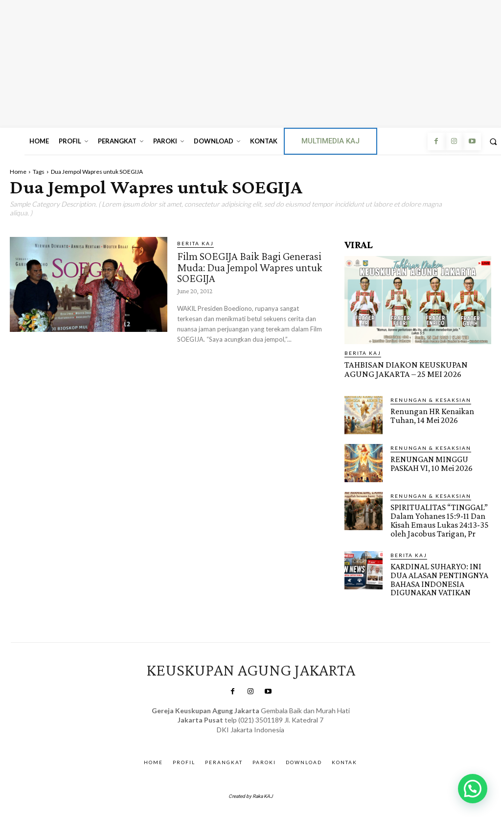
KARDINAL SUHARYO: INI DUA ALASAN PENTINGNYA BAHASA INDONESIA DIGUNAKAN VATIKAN (436, 576)
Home (18, 171)
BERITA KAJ (195, 243)
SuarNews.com (236, 735)
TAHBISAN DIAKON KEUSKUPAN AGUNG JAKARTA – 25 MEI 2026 (413, 368)
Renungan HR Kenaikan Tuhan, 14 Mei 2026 (431, 414)
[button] (472, 788)
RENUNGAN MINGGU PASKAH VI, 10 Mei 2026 (430, 462)
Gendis (277, 735)
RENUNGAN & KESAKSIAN (430, 398)
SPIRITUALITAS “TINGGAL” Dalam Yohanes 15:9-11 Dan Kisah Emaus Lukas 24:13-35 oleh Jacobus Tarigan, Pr (437, 518)
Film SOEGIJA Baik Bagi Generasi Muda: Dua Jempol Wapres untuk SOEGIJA (242, 266)
